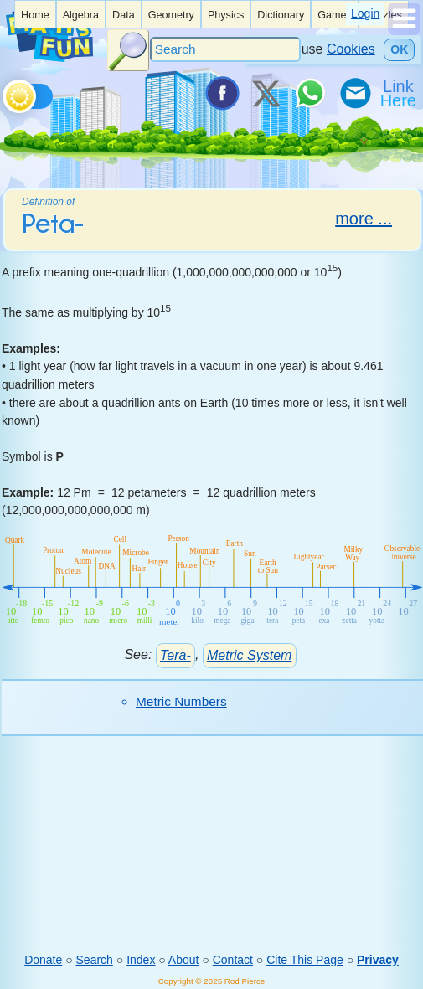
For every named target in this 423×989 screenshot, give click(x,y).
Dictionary (280, 15)
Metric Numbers (181, 701)
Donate (43, 959)
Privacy (378, 959)
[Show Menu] (404, 31)
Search (94, 959)
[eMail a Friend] (354, 93)
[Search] (225, 49)
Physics (226, 15)
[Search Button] (128, 50)
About (183, 959)
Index (140, 959)
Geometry (171, 15)
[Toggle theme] (5, 92)
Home (35, 15)
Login (365, 13)
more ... (363, 218)
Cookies (351, 49)
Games (334, 15)
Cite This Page (304, 959)
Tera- (175, 655)
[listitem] (35, 14)
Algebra (81, 15)
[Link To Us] (399, 93)
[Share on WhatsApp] (310, 93)
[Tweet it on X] (265, 93)
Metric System (249, 655)
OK (399, 49)
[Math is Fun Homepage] (49, 57)
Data (123, 15)
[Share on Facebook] (221, 93)
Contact (233, 959)
